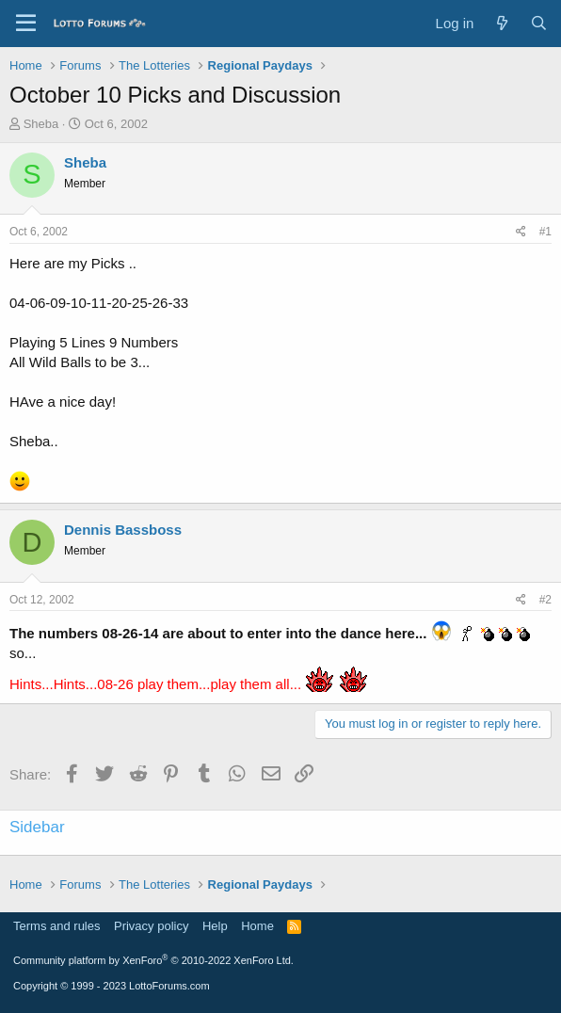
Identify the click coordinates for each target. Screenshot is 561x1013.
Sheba (41, 124)
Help (215, 926)
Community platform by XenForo (153, 960)
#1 (545, 231)
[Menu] (26, 23)
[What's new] (501, 23)
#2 (545, 599)
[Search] (539, 23)
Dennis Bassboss (123, 530)
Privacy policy (151, 926)
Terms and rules (56, 926)
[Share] (521, 232)
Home (257, 926)
